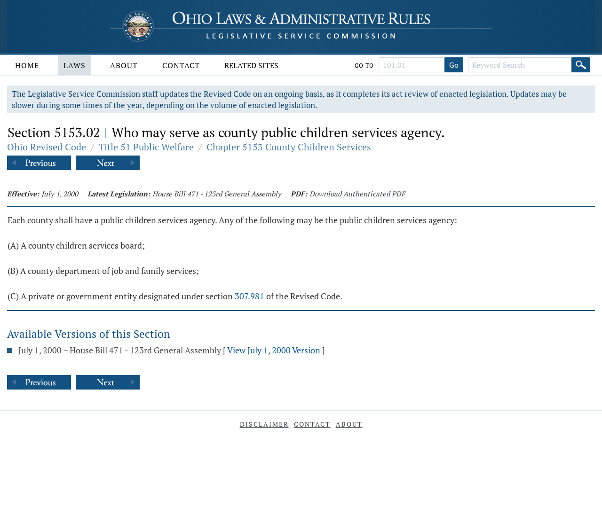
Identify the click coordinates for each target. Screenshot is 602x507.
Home (27, 65)
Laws (74, 65)
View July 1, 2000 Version (273, 350)
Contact (181, 65)
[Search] (580, 64)
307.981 (249, 296)
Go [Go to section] (454, 65)
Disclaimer (264, 424)
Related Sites (251, 65)
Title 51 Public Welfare (146, 146)
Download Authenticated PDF (357, 193)
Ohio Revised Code (46, 146)
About (124, 65)
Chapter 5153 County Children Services (288, 146)
